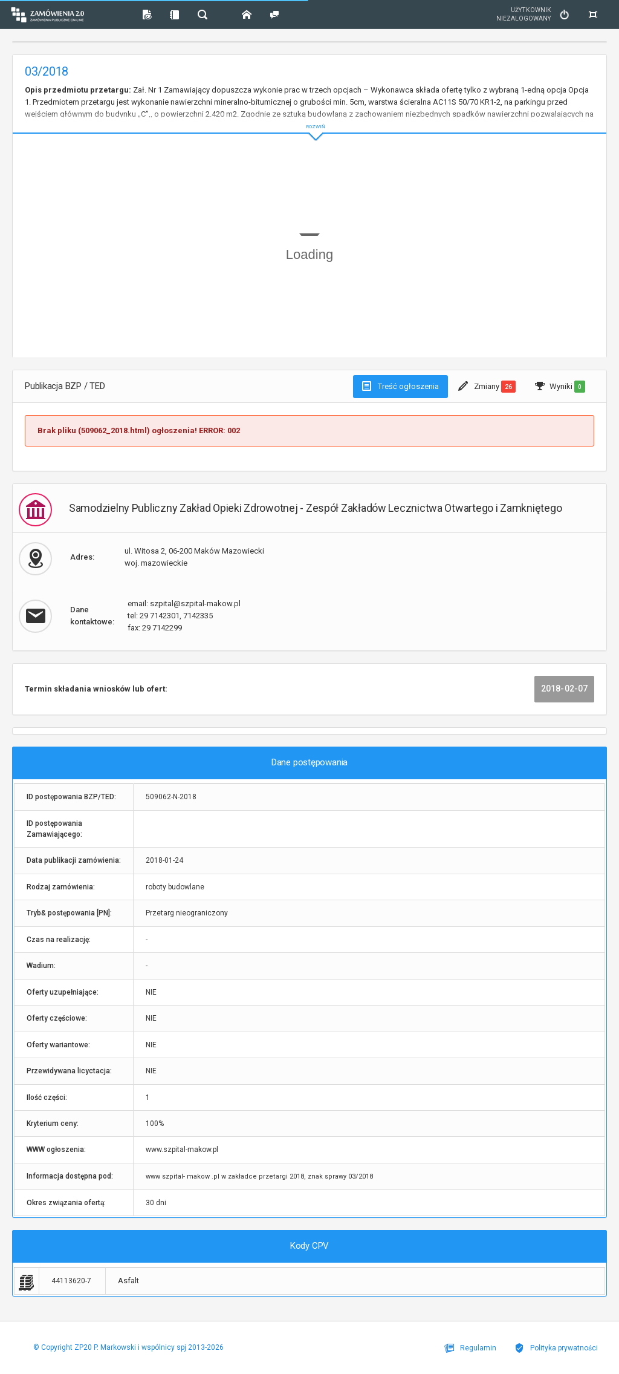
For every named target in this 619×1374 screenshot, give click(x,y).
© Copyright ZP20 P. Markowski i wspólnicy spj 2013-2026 (128, 1347)
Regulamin (470, 1348)
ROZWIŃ (309, 117)
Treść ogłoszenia (400, 386)
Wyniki (560, 387)
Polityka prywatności (556, 1348)
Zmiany (487, 387)
